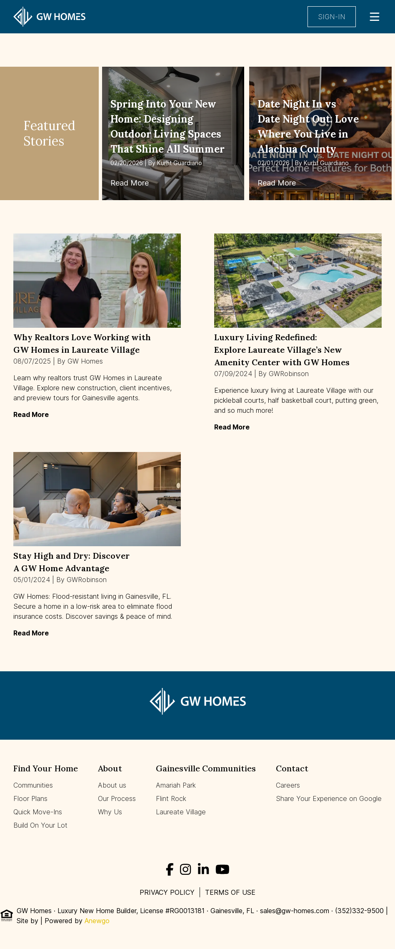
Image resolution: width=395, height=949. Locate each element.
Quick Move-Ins (37, 812)
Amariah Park (176, 785)
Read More (129, 182)
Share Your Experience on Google (329, 798)
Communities (33, 785)
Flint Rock (171, 798)
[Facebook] (170, 869)
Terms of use (230, 892)
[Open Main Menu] (375, 17)
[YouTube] (222, 869)
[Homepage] (53, 17)
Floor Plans (30, 798)
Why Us (110, 812)
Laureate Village (181, 812)
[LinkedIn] (203, 869)
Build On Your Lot (40, 825)
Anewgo (97, 920)
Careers (288, 785)
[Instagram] (185, 869)
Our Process (117, 798)
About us (112, 785)
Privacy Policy (167, 892)
